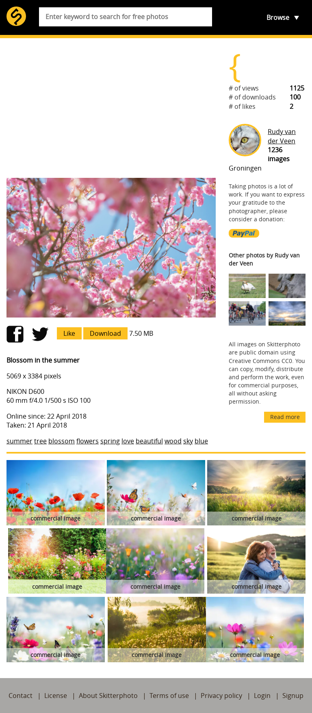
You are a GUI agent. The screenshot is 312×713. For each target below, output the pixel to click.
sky (188, 440)
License (55, 695)
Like (69, 333)
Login (262, 695)
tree (40, 440)
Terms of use (169, 695)
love (127, 440)
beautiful (149, 440)
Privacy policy (221, 695)
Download (105, 333)
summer (19, 440)
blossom (61, 440)
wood (173, 440)
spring (110, 440)
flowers (87, 440)
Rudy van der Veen (282, 136)
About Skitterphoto (108, 695)
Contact (20, 695)
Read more (285, 417)
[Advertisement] (111, 108)
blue (201, 440)
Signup (292, 695)
